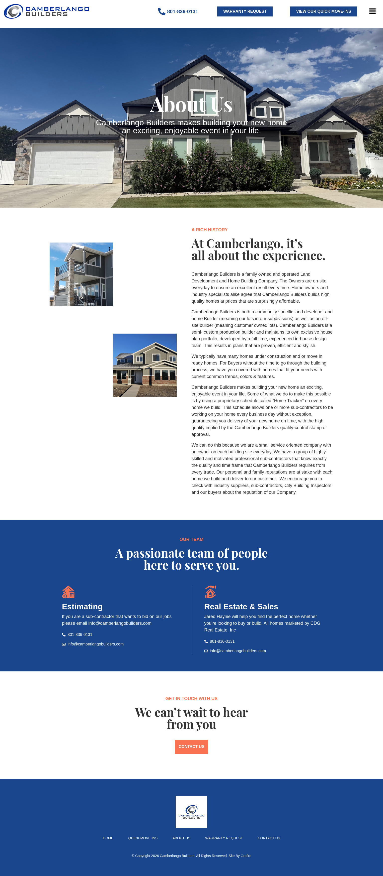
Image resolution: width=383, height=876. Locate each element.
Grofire (246, 856)
